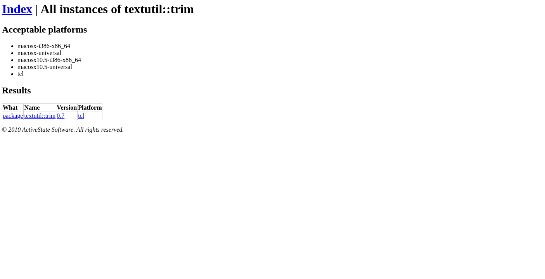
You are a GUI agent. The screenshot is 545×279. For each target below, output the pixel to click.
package (13, 115)
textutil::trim (39, 115)
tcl (81, 115)
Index (17, 9)
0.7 (60, 115)
